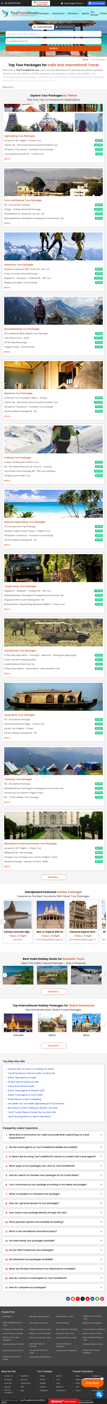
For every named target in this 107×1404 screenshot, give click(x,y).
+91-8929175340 (11, 3)
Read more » (8, 87)
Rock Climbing (62, 1323)
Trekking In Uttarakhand (13, 1329)
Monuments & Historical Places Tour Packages (30, 843)
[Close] (102, 1378)
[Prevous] (3, 921)
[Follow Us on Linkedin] (92, 1299)
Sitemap (7, 1387)
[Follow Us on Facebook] (68, 1299)
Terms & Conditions (8, 1391)
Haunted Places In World (13, 1344)
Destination (59, 13)
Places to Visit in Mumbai (40, 1333)
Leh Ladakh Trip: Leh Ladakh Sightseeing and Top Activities (36, 1103)
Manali (58, 1376)
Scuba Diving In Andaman (94, 1329)
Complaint (8, 1379)
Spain (78, 1383)
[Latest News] (73, 1299)
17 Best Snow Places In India (21, 1086)
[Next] (103, 921)
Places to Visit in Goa (65, 1333)
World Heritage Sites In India (12, 1323)
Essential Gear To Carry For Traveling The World (31, 1069)
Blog (22, 1390)
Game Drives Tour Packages (20, 650)
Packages (44, 13)
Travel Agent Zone (72, 3)
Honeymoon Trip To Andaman (91, 1351)
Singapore (44, 1390)
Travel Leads (96, 3)
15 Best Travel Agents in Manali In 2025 (26, 1090)
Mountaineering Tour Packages (21, 329)
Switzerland (61, 1390)
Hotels (103, 13)
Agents (85, 13)
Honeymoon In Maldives (66, 1350)
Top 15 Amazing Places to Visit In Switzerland (29, 1116)
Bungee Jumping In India (40, 1329)
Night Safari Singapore (92, 1323)
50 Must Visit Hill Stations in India (23, 1082)
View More (53, 877)
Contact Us (8, 1376)
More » (7, 158)
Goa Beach (7, 1316)
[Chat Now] (99, 1394)
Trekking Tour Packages (17, 457)
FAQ (22, 1387)
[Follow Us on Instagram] (102, 1299)
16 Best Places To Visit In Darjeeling (24, 1099)
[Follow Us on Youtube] (87, 1299)
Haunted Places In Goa (93, 1344)
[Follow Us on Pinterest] (78, 1299)
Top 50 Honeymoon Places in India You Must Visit (31, 1073)
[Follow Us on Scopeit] (97, 1299)
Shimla (42, 1379)
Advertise (8, 1383)
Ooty (58, 1379)
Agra (58, 1383)
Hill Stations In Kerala (39, 1323)
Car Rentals (94, 13)
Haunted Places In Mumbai (37, 1345)
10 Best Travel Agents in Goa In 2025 (25, 1095)
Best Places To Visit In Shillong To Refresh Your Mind (33, 1107)
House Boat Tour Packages (19, 715)
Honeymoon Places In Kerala (12, 1357)
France (78, 1390)
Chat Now (92, 1383)
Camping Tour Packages (18, 779)
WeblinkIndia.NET (86, 1402)
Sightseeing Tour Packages (19, 136)
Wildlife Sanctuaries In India (92, 1317)
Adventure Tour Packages (18, 264)
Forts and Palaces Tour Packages (23, 200)
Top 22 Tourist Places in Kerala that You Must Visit (32, 1112)
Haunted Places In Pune (13, 1350)
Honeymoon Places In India (39, 1351)
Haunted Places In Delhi (66, 1337)
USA (77, 1387)
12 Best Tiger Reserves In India (22, 1077)
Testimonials (26, 1383)
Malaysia (59, 1387)
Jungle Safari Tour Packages (20, 586)
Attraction (74, 13)
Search (53, 48)
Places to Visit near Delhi (40, 1337)
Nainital (43, 1383)
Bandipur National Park (39, 1316)
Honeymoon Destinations (40, 1357)
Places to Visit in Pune (92, 1333)
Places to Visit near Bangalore (11, 1338)
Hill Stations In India (64, 1316)
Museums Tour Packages (18, 393)
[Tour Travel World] (19, 13)
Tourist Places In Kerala (13, 1333)
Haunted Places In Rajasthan (64, 1345)
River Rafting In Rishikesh (67, 1329)
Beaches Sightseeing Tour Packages (24, 522)
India (77, 1376)
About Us (24, 1379)
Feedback (24, 1376)
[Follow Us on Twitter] (83, 1299)
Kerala (42, 1376)
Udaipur (43, 1387)
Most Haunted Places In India (93, 1338)
